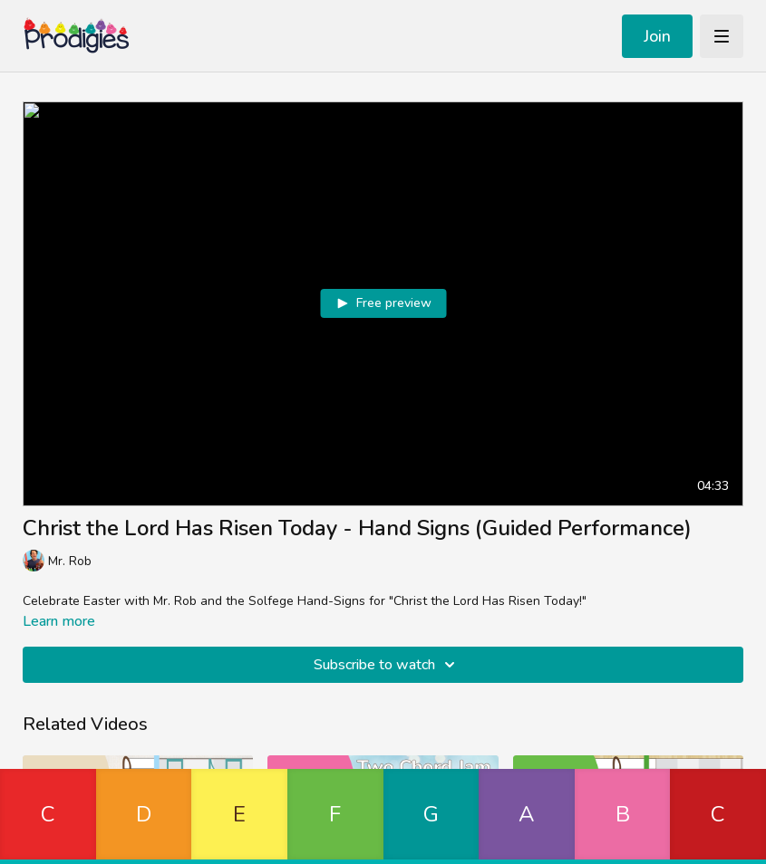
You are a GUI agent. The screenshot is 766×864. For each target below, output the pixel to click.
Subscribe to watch (387, 665)
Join (657, 36)
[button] (48, 816)
